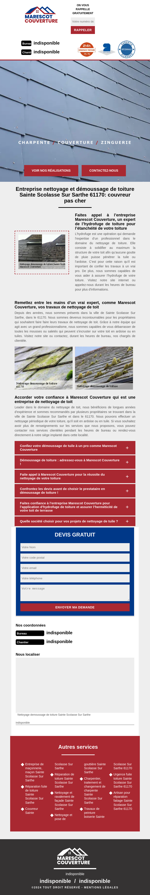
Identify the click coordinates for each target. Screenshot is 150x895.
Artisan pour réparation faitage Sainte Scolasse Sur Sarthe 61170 (123, 801)
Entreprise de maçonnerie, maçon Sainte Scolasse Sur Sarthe (34, 772)
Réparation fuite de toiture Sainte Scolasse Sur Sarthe (36, 794)
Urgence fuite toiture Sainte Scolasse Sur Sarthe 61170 (122, 780)
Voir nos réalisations (51, 170)
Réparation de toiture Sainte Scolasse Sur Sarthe (64, 780)
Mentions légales (101, 887)
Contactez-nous (103, 170)
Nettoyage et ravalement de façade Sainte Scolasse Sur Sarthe (64, 801)
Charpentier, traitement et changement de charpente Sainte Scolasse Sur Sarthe (95, 790)
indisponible (47, 43)
